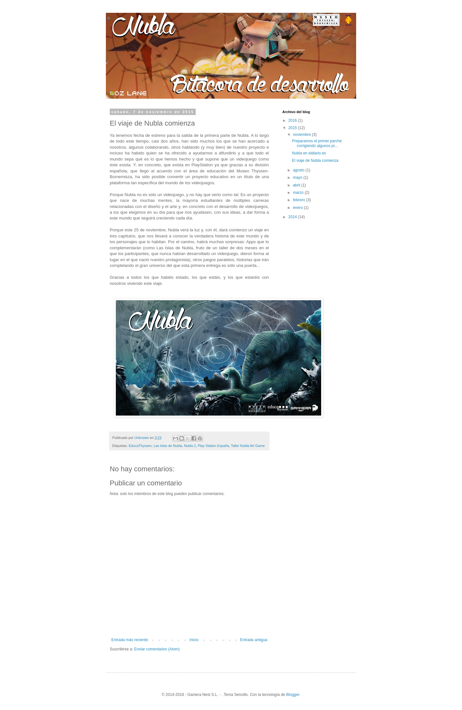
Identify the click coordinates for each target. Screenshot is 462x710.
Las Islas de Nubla (167, 446)
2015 (293, 128)
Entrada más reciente (129, 640)
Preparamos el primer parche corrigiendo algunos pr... (317, 143)
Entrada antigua (253, 640)
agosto (299, 170)
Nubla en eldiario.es (309, 153)
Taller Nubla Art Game (248, 446)
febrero (299, 200)
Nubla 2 (190, 446)
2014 (293, 217)
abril (297, 185)
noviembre (302, 134)
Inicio (194, 640)
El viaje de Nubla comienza (315, 160)
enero (298, 207)
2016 (293, 120)
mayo (298, 177)
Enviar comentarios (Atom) (157, 649)
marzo (299, 192)
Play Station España (213, 446)
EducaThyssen (140, 446)
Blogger (292, 694)
